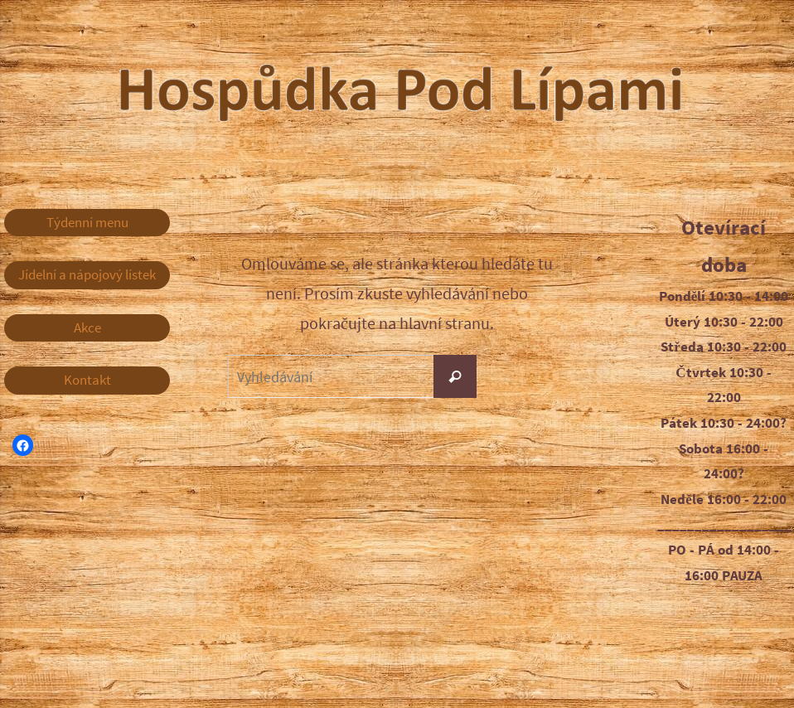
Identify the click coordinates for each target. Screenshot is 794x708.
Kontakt (87, 380)
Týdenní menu (87, 222)
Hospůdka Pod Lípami (532, 91)
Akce (87, 327)
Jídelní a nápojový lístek (87, 274)
